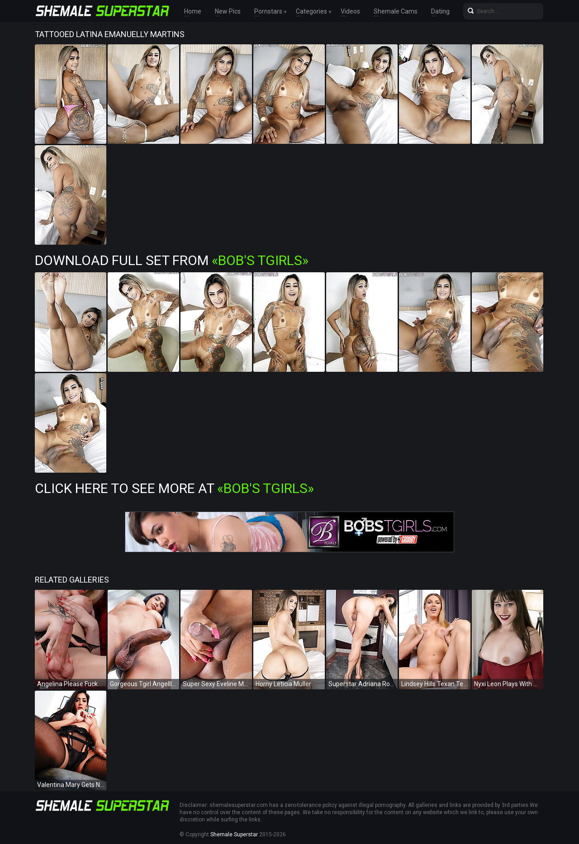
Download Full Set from (171, 260)
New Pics (228, 11)
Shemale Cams (396, 11)
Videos (350, 11)
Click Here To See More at (174, 488)
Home (192, 11)
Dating (440, 11)
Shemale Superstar (234, 834)
